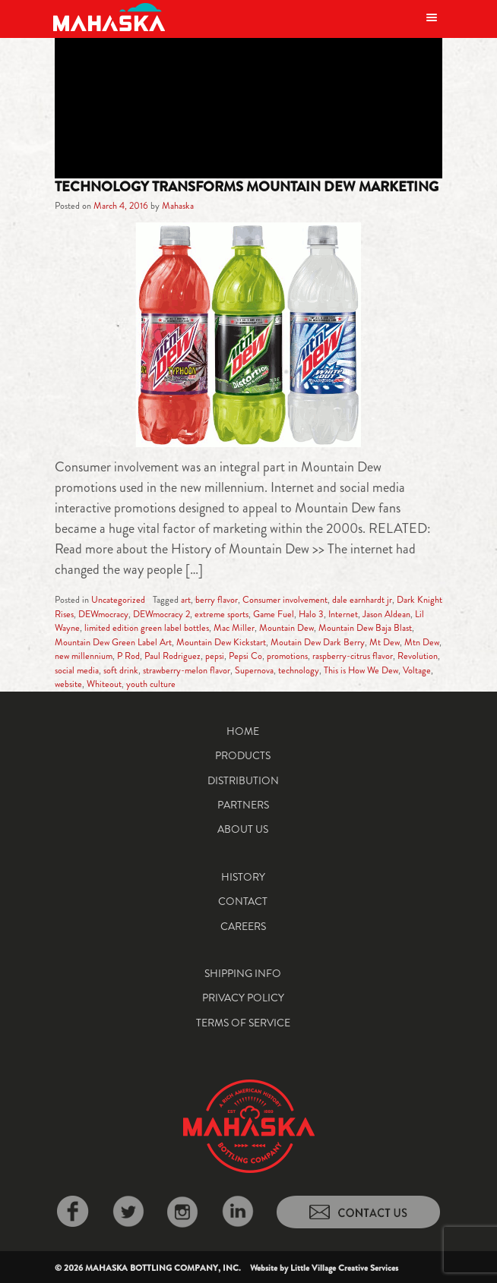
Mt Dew (384, 642)
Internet (343, 614)
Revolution (417, 656)
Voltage (417, 670)
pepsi (214, 656)
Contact (242, 901)
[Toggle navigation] (431, 17)
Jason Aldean (386, 614)
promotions (287, 656)
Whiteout (104, 684)
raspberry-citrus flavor (352, 656)
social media (77, 670)
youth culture (151, 684)
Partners (243, 804)
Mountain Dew (286, 628)
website (68, 684)
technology (298, 670)
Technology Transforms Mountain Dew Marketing (246, 187)
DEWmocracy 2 (161, 614)
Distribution (243, 780)
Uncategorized (118, 600)
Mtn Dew (421, 642)
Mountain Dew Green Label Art (113, 642)
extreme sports (221, 614)
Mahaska (178, 206)
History (243, 876)
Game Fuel (273, 614)
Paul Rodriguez (172, 656)
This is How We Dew (361, 670)
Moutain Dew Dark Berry (318, 642)
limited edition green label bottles (146, 628)
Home (242, 731)
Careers (243, 926)
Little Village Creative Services (344, 1268)
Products (243, 755)
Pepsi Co (245, 656)
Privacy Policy (243, 997)
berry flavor (216, 600)
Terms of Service (243, 1022)
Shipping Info (242, 973)
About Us (242, 829)
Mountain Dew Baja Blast (365, 628)
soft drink (120, 670)
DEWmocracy (103, 614)
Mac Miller (234, 628)
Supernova (254, 670)
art (186, 600)
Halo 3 (311, 614)
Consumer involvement (285, 600)
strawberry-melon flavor (186, 670)
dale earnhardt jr (362, 600)
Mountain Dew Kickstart (221, 642)
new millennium (83, 656)
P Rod (128, 656)
